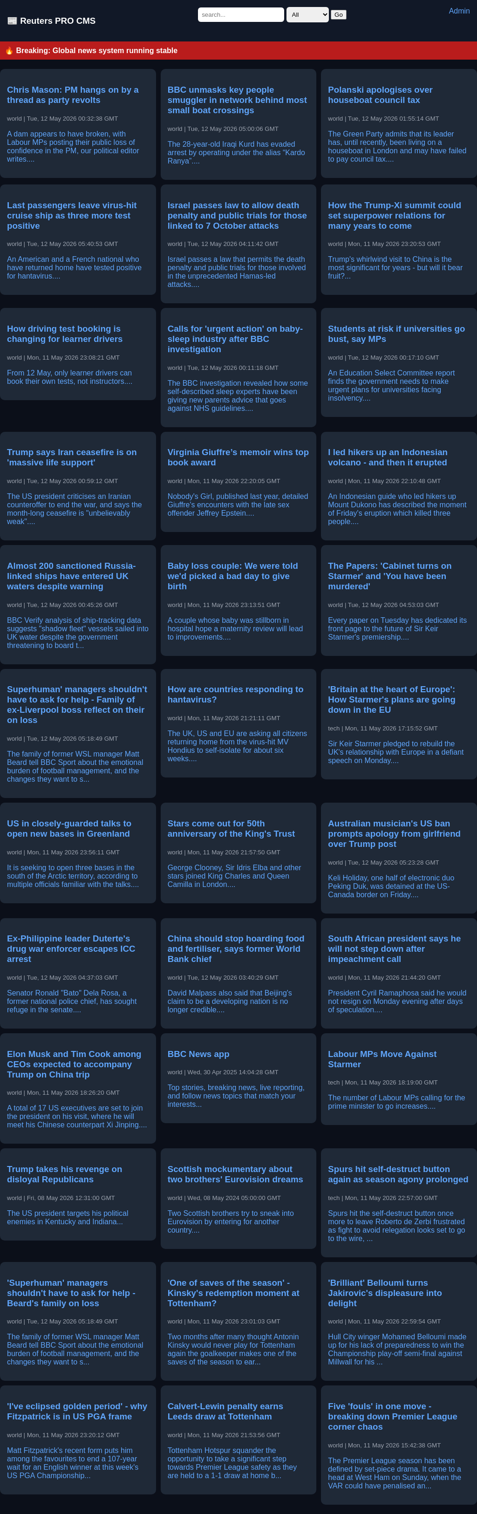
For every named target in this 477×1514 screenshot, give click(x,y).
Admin (459, 11)
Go (338, 14)
